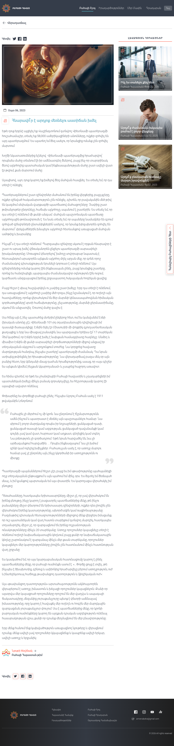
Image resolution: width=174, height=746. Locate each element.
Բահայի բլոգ (87, 8)
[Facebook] (135, 712)
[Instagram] (144, 712)
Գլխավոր (56, 710)
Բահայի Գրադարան (98, 715)
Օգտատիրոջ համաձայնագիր (102, 720)
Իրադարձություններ (111, 8)
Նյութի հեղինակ (24, 650)
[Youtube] (152, 712)
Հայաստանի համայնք (62, 715)
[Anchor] (160, 712)
